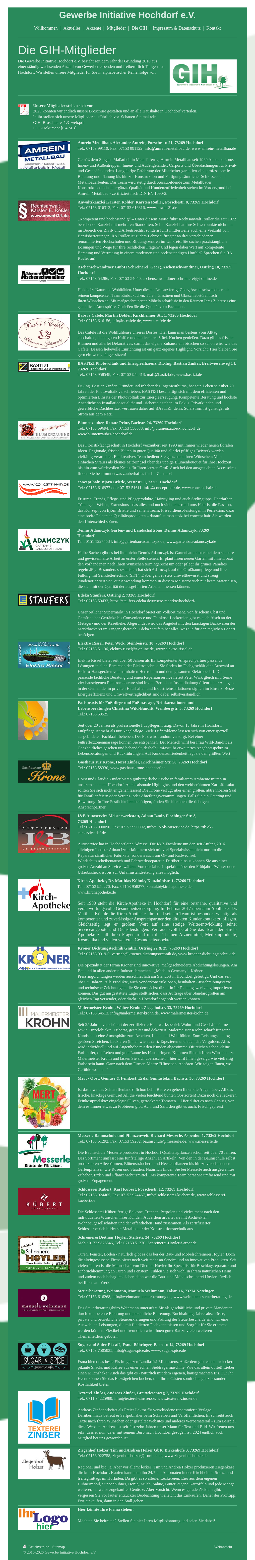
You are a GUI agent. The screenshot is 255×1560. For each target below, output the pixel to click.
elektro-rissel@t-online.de (132, 649)
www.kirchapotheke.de (96, 892)
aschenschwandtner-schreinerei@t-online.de (180, 278)
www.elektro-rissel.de (174, 649)
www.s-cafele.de (157, 320)
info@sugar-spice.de (132, 1350)
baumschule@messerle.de (164, 1141)
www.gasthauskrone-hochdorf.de (138, 767)
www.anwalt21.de (162, 207)
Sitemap (58, 1547)
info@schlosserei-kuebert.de (171, 1195)
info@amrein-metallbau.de (167, 148)
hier (139, 1520)
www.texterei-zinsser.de (177, 1398)
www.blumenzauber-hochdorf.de (105, 434)
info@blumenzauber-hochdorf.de (172, 428)
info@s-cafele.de (126, 320)
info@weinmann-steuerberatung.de (141, 1296)
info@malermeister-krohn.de (134, 1013)
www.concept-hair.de (199, 487)
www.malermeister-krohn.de (185, 1013)
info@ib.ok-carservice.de (168, 827)
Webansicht (223, 1547)
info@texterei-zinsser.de (134, 1398)
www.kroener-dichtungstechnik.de (207, 954)
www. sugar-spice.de (168, 1350)
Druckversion (37, 1547)
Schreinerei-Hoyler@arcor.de (172, 1243)
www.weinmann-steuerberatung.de (202, 1296)
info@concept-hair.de (162, 487)
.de (103, 832)
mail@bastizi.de (160, 374)
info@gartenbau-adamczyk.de (139, 541)
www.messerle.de (203, 1141)
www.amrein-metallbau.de (214, 148)
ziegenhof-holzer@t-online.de (137, 1455)
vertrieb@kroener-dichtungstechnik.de (144, 954)
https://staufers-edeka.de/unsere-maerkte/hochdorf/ (152, 601)
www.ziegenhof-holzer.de (186, 1455)
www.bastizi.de (189, 374)
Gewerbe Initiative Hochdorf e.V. (127, 15)
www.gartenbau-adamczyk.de (191, 541)
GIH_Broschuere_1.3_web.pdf (59, 122)
